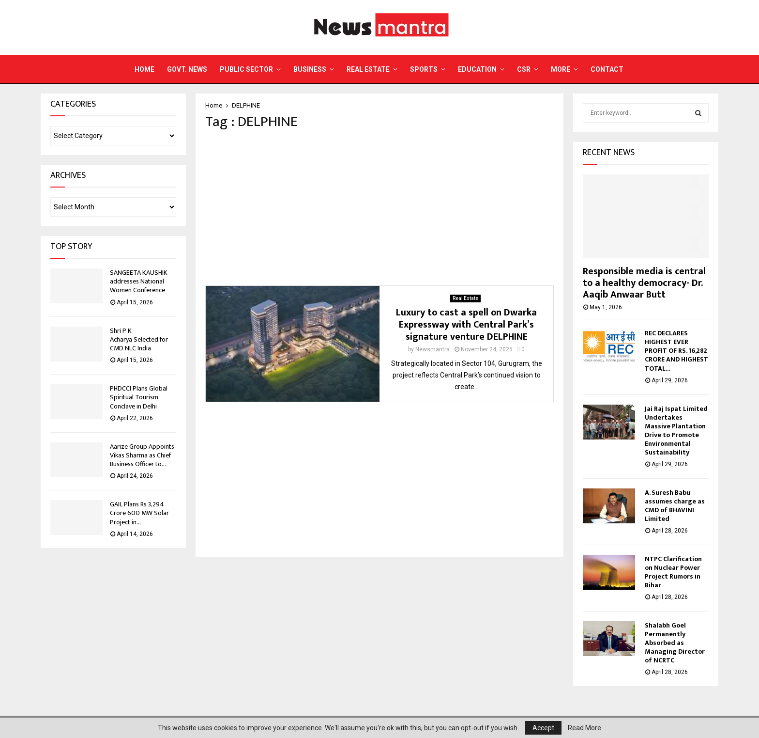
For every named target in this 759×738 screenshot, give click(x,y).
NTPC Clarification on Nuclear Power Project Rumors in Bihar (673, 572)
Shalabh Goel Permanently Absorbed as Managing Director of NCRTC (675, 643)
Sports (424, 69)
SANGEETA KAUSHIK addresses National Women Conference (138, 281)
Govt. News (187, 69)
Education (477, 69)
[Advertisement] (379, 208)
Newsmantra (432, 349)
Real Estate (368, 69)
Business (309, 69)
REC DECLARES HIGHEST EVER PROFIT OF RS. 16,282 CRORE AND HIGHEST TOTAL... (676, 351)
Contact (607, 69)
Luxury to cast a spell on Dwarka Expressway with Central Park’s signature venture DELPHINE (466, 324)
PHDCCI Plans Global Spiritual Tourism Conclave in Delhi (138, 397)
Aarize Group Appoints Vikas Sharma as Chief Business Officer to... (142, 455)
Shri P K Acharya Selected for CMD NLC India (139, 339)
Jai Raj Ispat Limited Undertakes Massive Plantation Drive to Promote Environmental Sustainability (676, 430)
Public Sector (246, 69)
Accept (543, 728)
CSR (524, 69)
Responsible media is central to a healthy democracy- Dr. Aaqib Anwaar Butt (644, 283)
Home (144, 69)
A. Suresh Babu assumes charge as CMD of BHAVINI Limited (675, 505)
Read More (584, 727)
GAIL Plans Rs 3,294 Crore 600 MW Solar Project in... (139, 513)
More (560, 69)
